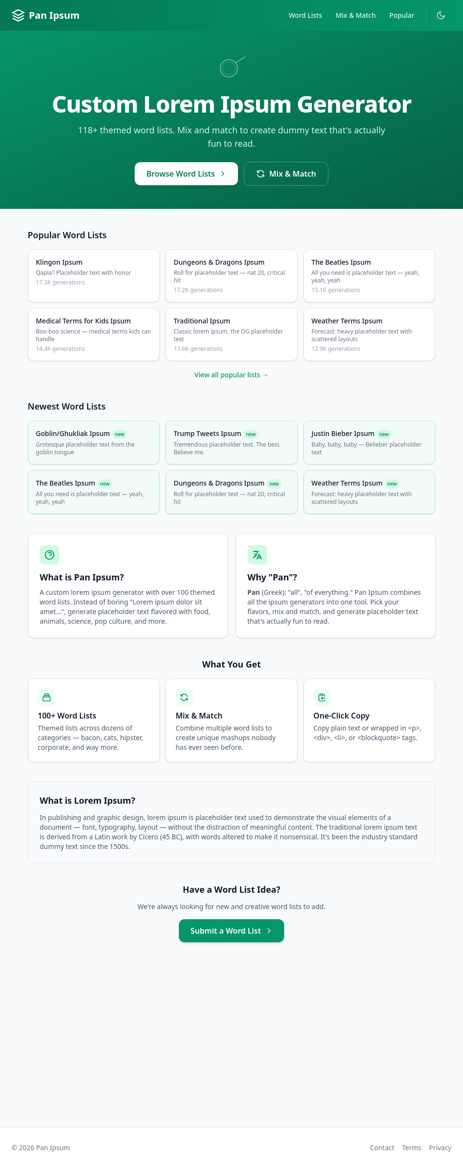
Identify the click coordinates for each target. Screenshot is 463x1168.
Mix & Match (356, 15)
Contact (382, 1147)
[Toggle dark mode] (440, 15)
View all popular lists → (231, 374)
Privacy (440, 1147)
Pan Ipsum (46, 15)
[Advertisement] (231, 1044)
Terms (411, 1147)
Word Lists (305, 15)
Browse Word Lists (186, 173)
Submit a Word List (231, 930)
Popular (401, 15)
